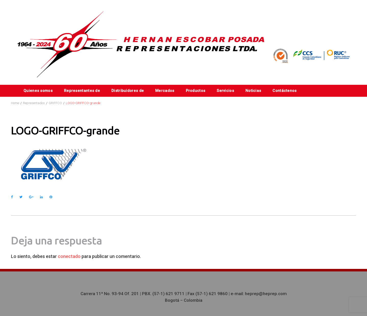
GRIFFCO (55, 103)
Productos (195, 90)
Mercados (164, 90)
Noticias (253, 90)
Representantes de (82, 90)
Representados (34, 103)
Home (15, 103)
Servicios (225, 90)
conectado (69, 256)
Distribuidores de (127, 90)
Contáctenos (284, 90)
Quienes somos (38, 90)
